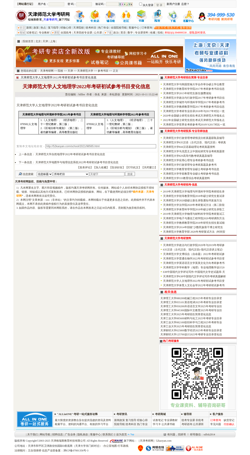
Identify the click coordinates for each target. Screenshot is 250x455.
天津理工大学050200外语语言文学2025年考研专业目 (191, 306)
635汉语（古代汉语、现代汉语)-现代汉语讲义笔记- (193, 249)
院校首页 (28, 41)
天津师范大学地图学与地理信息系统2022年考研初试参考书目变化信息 (76, 162)
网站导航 (45, 434)
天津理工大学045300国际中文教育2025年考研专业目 (191, 310)
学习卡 (157, 424)
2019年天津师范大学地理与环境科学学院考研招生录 (194, 191)
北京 (38, 41)
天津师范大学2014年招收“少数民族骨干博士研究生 (193, 227)
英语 (123, 32)
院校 (60, 70)
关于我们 (32, 434)
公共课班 (198, 424)
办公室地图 (110, 445)
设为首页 (121, 434)
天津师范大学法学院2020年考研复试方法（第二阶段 (194, 205)
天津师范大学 (85, 70)
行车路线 (123, 445)
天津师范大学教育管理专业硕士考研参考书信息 (191, 169)
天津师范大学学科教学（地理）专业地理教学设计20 (194, 267)
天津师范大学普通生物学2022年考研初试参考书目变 (194, 258)
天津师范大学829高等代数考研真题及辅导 (188, 155)
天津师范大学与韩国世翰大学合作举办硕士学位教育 (194, 84)
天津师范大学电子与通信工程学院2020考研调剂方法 (194, 218)
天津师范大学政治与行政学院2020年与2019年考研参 (194, 245)
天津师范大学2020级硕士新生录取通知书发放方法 (192, 200)
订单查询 (146, 27)
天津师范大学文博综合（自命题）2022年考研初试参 (194, 254)
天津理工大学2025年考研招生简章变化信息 (185, 314)
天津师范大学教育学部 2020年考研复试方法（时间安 (194, 231)
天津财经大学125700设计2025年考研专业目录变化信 (191, 334)
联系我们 (108, 434)
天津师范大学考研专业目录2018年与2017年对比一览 (194, 111)
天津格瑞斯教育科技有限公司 (68, 440)
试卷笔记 (31, 32)
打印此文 (133, 167)
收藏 (152, 32)
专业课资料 (141, 32)
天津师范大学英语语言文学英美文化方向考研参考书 (194, 263)
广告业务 (70, 434)
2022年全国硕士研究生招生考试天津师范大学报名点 (194, 120)
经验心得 (65, 27)
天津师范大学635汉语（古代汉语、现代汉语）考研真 (194, 142)
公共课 (98, 32)
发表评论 (85, 167)
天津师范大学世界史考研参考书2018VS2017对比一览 (194, 124)
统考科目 (91, 27)
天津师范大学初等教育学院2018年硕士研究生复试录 (194, 196)
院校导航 (119, 424)
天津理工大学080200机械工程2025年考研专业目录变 (191, 298)
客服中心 (134, 27)
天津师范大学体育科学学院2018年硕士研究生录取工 (194, 209)
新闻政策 (119, 420)
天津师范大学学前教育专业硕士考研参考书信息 (191, 173)
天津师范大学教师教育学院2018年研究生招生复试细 (194, 222)
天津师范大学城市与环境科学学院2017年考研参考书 (194, 102)
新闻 (29, 27)
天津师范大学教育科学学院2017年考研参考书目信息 (194, 88)
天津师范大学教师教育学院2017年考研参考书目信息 (194, 106)
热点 (43, 27)
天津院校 (78, 27)
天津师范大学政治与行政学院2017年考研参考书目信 (194, 97)
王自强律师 (34, 450)
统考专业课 (188, 420)
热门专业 (103, 27)
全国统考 (66, 32)
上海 (52, 41)
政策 (36, 27)
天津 (45, 41)
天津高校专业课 (82, 32)
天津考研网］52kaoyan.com (155, 440)
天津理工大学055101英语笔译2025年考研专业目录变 (191, 302)
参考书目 (103, 70)
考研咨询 (187, 424)
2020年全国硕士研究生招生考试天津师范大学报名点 (194, 115)
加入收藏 (101, 167)
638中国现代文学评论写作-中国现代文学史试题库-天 (194, 271)
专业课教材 (171, 420)
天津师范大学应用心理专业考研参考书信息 (188, 160)
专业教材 (44, 32)
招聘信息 (57, 434)
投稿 (160, 32)
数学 (130, 32)
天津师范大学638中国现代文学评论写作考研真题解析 (194, 276)
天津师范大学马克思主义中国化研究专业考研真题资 (194, 151)
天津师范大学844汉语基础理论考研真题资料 (189, 146)
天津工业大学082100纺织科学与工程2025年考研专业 (191, 322)
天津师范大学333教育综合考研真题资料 (186, 178)
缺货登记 (229, 420)
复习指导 (53, 27)
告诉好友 (117, 167)
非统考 (200, 420)
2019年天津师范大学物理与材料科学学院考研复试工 (194, 213)
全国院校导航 (119, 27)
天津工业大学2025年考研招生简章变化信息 (185, 326)
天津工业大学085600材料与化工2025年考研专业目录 (191, 318)
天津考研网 (47, 70)
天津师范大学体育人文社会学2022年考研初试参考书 (194, 285)
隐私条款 (82, 434)
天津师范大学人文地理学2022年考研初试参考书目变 (194, 280)
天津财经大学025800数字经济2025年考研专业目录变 (191, 330)
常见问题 (215, 424)
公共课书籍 (168, 424)
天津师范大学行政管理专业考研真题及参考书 (190, 164)
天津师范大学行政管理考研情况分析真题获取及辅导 (194, 138)
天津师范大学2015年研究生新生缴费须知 (187, 93)
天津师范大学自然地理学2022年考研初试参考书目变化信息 (70, 154)
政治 (116, 32)
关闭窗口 (149, 167)
